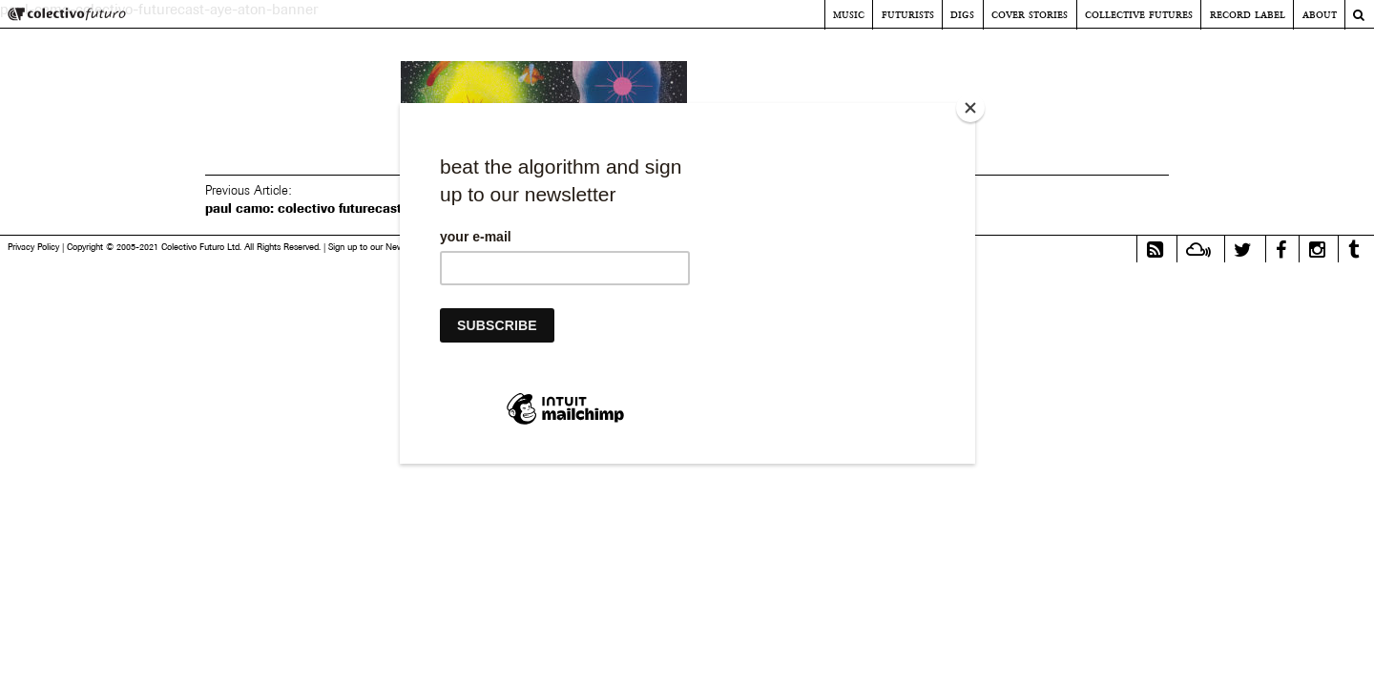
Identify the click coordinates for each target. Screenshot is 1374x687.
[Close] (970, 108)
